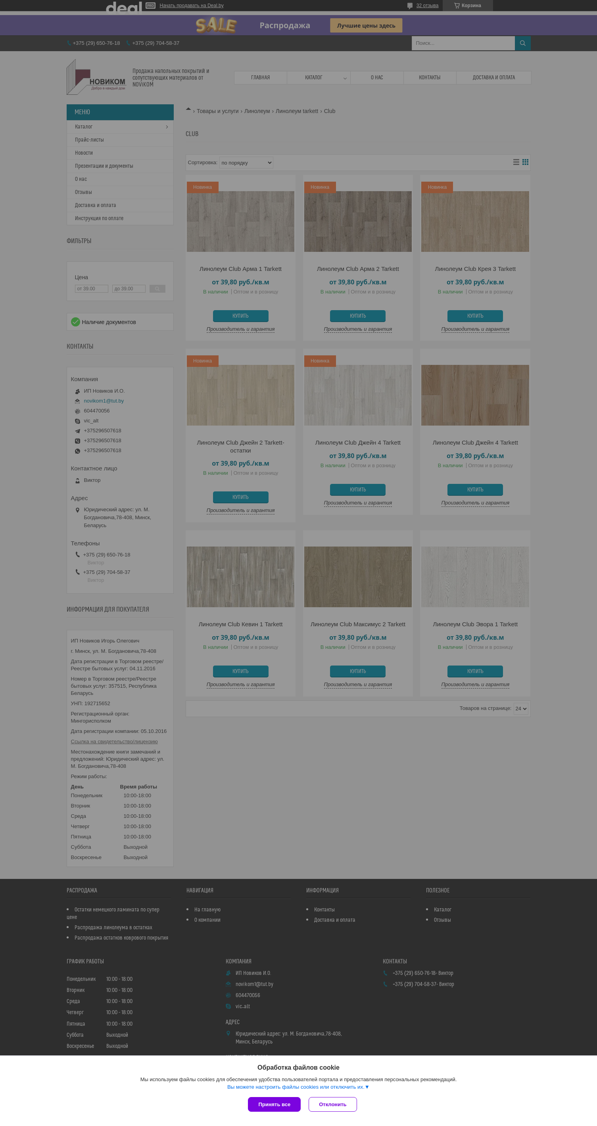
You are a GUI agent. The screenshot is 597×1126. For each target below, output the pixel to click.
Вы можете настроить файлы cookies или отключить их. (296, 1087)
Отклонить (332, 1104)
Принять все (274, 1104)
